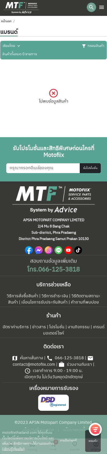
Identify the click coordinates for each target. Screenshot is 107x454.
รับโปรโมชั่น (90, 168)
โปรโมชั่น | (58, 327)
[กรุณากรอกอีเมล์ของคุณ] (43, 168)
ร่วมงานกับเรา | (76, 364)
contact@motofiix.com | (53, 361)
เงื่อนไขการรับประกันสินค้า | (45, 302)
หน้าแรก (6, 21)
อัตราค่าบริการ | (17, 327)
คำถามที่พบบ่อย (85, 302)
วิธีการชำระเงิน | (56, 296)
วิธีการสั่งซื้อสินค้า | (24, 296)
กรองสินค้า (92, 46)
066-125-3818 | (66, 358)
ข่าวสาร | (40, 327)
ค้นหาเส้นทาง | (28, 358)
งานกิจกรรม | (80, 327)
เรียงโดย (12, 46)
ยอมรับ (93, 441)
